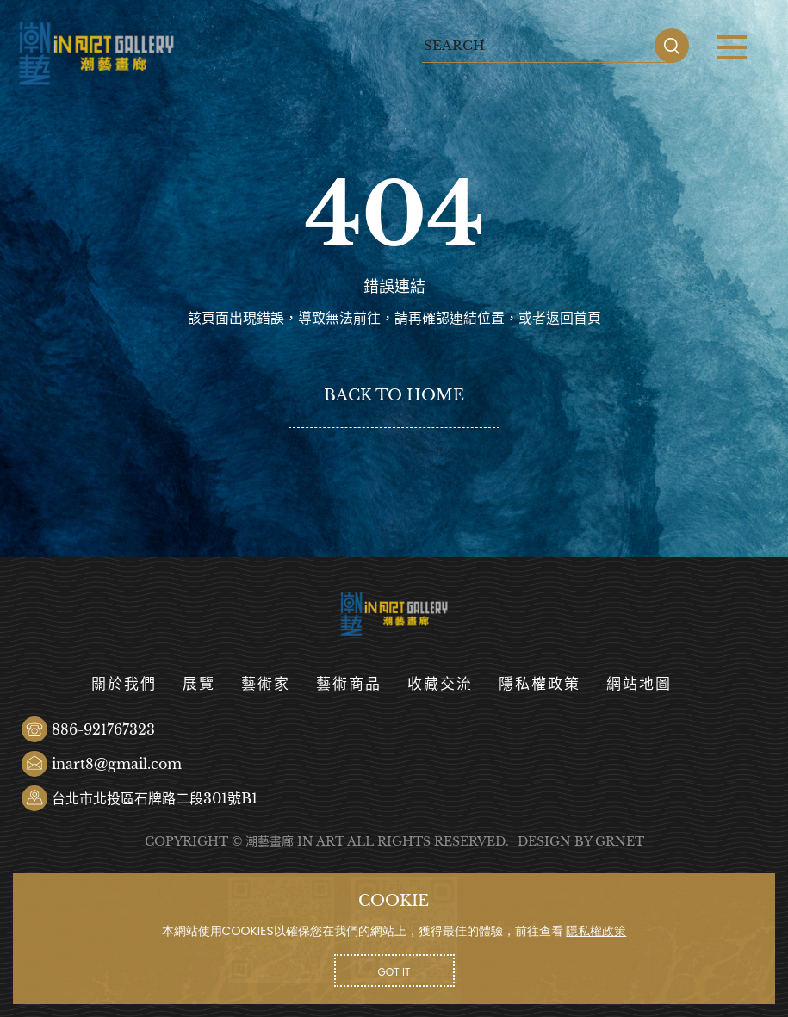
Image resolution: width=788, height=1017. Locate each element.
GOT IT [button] (394, 971)
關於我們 (124, 684)
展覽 (199, 684)
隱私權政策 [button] (596, 930)
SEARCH (672, 45)
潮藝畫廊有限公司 (97, 54)
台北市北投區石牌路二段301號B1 (154, 798)
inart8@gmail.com (117, 763)
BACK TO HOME (394, 395)
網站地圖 (639, 684)
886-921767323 (103, 729)
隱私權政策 (539, 684)
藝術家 (265, 684)
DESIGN (544, 841)
